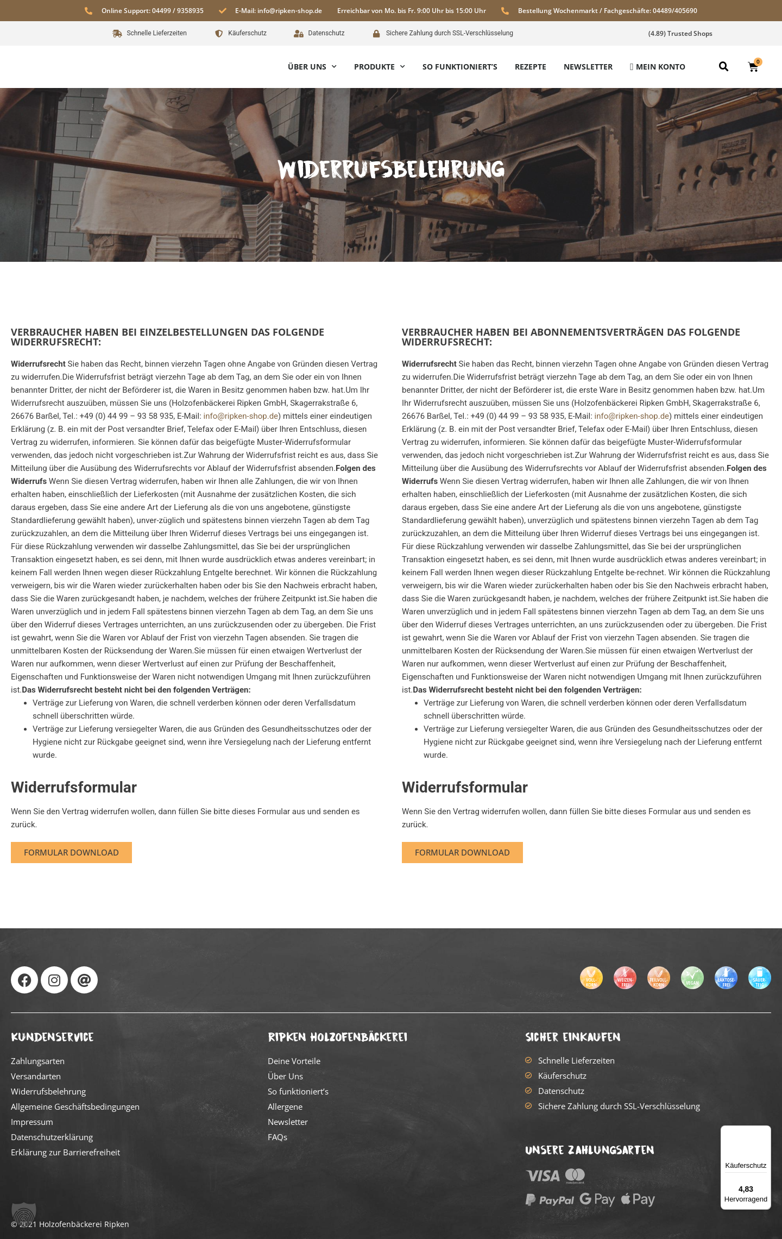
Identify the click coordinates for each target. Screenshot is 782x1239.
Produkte (379, 67)
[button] (724, 67)
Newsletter (588, 66)
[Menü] (764, 1132)
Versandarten (36, 1076)
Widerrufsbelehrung (48, 1091)
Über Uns (312, 67)
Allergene (285, 1106)
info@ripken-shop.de (241, 416)
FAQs (277, 1136)
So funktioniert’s (459, 66)
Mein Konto (660, 66)
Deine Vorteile (294, 1060)
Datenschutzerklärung (52, 1136)
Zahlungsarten (38, 1060)
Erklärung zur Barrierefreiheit (65, 1152)
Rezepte (530, 66)
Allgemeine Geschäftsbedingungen (75, 1106)
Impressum (32, 1121)
